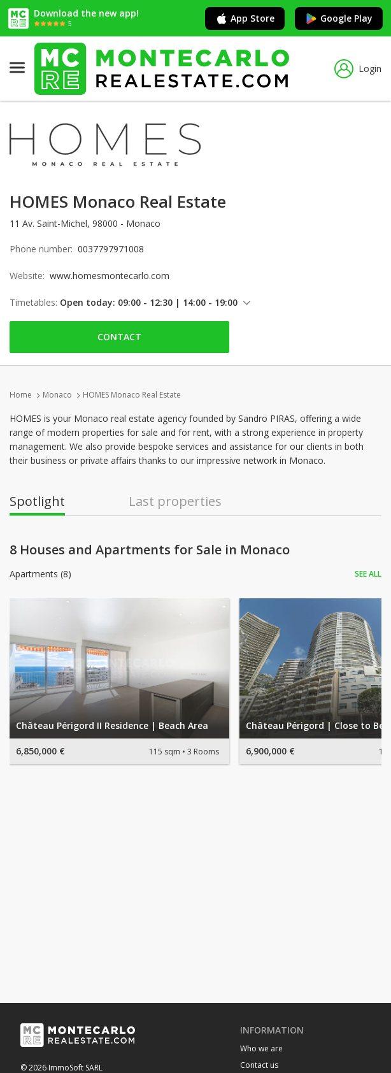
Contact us (259, 1065)
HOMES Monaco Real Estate (132, 394)
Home (21, 394)
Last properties (175, 501)
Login (357, 68)
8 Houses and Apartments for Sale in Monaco (150, 550)
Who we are (261, 1048)
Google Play (339, 18)
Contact (119, 337)
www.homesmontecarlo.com (109, 276)
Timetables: (33, 302)
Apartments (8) (40, 574)
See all (368, 573)
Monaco (57, 394)
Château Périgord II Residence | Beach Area (112, 725)
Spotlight (37, 501)
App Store (244, 18)
